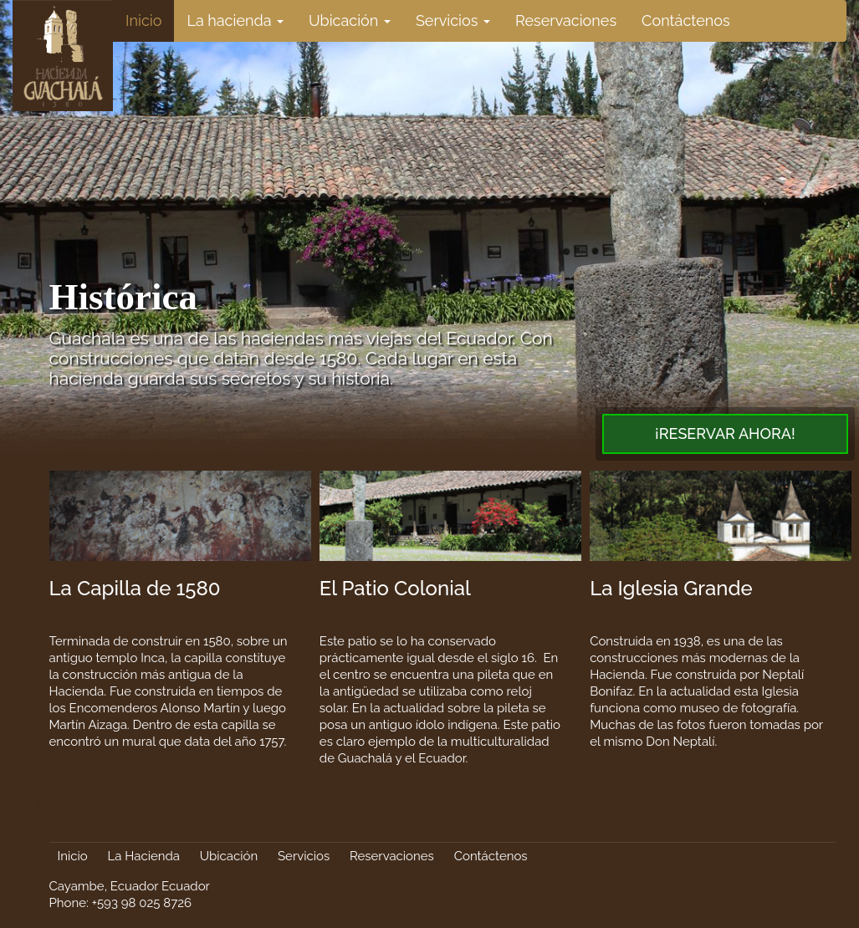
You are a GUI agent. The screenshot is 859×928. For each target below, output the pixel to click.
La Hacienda (144, 856)
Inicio (143, 20)
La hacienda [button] (235, 20)
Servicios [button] (453, 20)
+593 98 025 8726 (142, 902)
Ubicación (229, 856)
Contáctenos (686, 20)
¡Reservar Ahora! (725, 433)
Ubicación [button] (350, 20)
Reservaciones (565, 20)
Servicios (304, 856)
